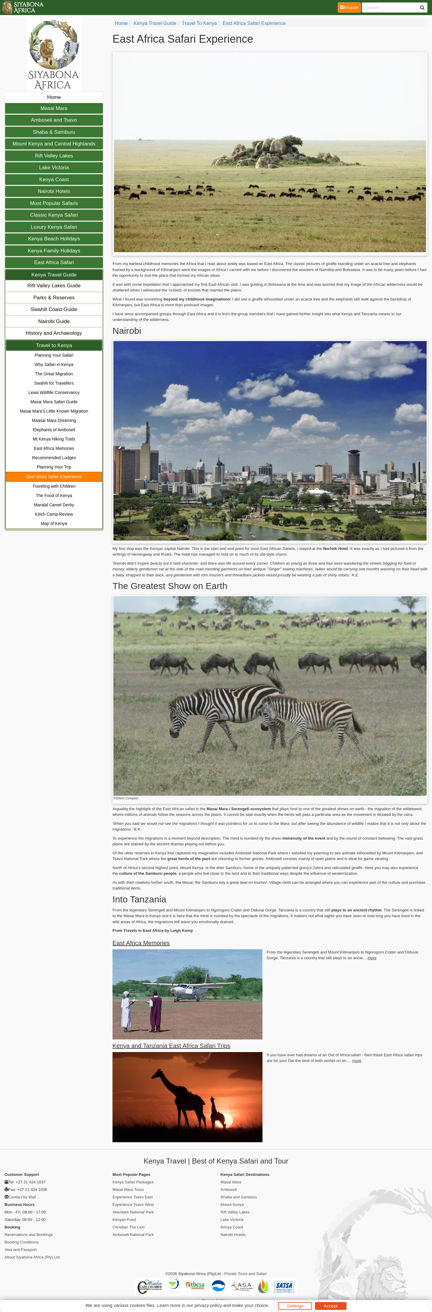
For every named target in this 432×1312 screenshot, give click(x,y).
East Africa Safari (54, 262)
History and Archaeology (54, 333)
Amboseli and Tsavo (54, 120)
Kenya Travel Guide (53, 275)
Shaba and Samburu (238, 1197)
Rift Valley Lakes (54, 156)
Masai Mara (54, 108)
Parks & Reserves (54, 298)
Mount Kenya (232, 1204)
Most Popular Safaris (54, 203)
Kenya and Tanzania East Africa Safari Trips (171, 1045)
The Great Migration (54, 373)
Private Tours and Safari (245, 1273)
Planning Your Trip (54, 467)
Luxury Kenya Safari (54, 227)
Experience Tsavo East (132, 1197)
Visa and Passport (20, 1249)
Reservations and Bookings (28, 1234)
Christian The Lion (128, 1227)
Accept (331, 1305)
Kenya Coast (54, 179)
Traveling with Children (54, 486)
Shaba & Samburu (54, 132)
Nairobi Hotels (54, 191)
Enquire (350, 7)
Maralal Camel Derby (54, 504)
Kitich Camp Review (54, 514)
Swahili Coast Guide (54, 309)
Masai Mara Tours (128, 1189)
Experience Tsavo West (133, 1204)
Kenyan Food (124, 1219)
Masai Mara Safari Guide (53, 401)
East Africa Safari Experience (54, 476)
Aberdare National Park (133, 1212)
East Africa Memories (54, 448)
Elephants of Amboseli (54, 429)
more (372, 958)
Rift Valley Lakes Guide (54, 285)
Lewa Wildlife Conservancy (54, 392)
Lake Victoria (54, 167)
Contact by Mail (22, 1197)
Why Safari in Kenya (54, 364)
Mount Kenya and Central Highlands (54, 144)
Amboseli (228, 1189)
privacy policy (208, 1305)
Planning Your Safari (54, 355)
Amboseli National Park (133, 1234)
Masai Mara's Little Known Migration (54, 411)
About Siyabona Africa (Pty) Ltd (32, 1257)
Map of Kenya (54, 523)
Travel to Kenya (54, 345)
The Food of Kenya (54, 495)
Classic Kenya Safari (54, 215)
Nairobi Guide (54, 321)
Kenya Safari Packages (133, 1182)
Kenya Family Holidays (54, 251)
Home (54, 97)
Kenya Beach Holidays (54, 239)
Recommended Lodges (54, 457)
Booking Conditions (21, 1242)
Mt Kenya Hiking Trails (54, 439)
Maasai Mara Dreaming (54, 420)
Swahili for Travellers (54, 383)
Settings (295, 1305)
